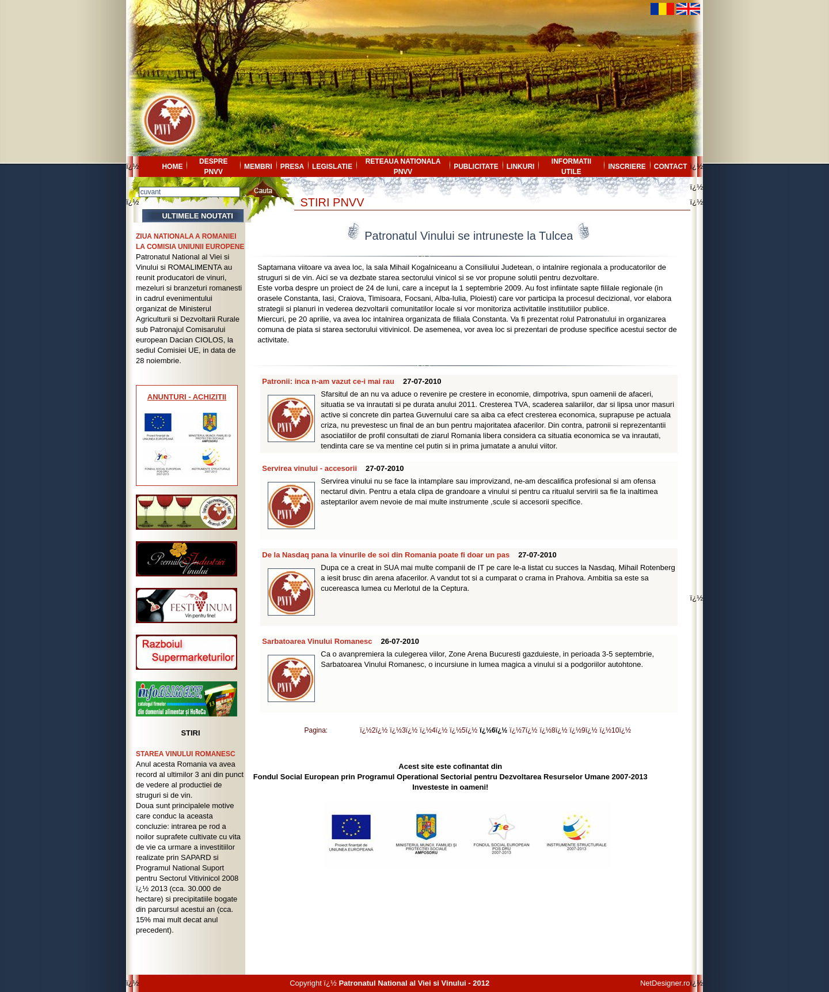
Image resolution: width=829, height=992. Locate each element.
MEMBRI (258, 167)
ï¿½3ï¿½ (403, 730)
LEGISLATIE (332, 167)
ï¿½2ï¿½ (373, 730)
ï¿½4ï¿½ (433, 730)
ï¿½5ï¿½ (463, 730)
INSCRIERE (626, 167)
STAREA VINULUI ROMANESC (185, 754)
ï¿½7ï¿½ (523, 730)
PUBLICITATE (476, 167)
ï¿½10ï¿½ (615, 730)
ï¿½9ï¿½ (583, 730)
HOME (172, 167)
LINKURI (521, 167)
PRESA (292, 167)
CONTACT (670, 167)
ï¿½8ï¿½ (553, 730)
